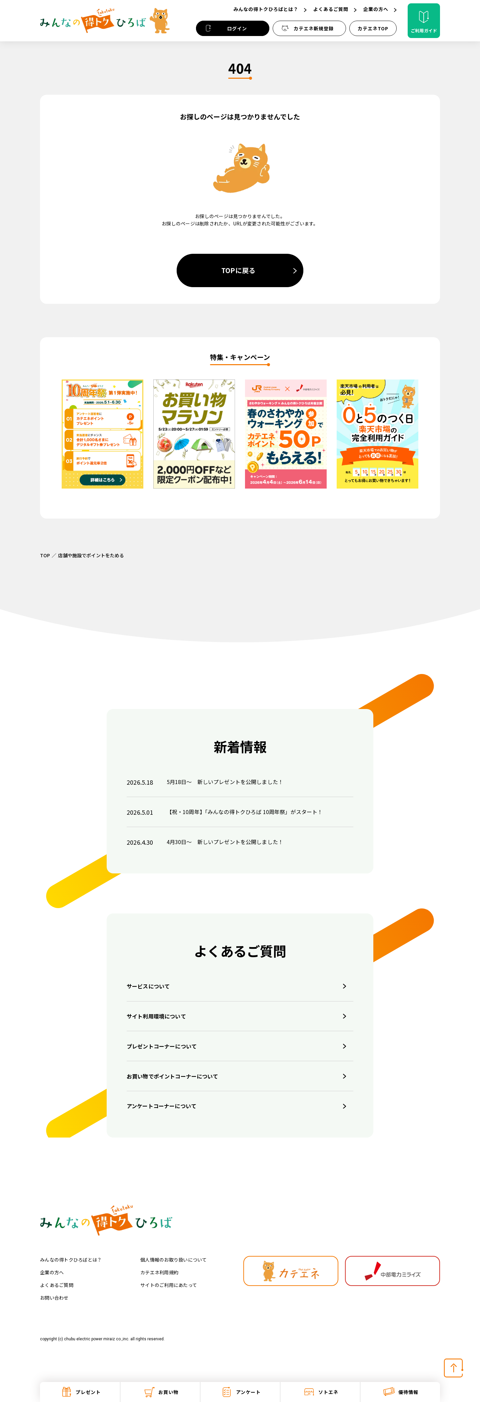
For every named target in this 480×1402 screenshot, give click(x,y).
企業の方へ (52, 1272)
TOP (45, 555)
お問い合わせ (54, 1297)
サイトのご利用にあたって (168, 1285)
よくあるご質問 (56, 1285)
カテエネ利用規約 (159, 1272)
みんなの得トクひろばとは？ (71, 1259)
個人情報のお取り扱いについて (173, 1259)
